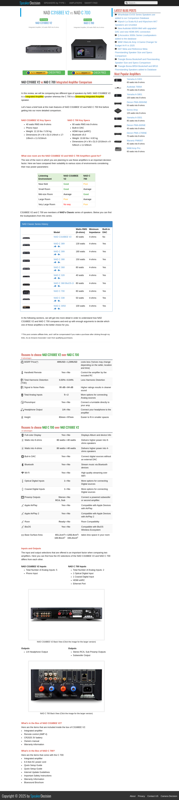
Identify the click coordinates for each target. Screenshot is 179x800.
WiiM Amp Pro (133, 148)
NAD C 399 (59, 251)
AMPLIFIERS (75, 3)
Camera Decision (169, 796)
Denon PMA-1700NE (137, 133)
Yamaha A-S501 (134, 117)
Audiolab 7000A (134, 87)
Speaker (30, 2)
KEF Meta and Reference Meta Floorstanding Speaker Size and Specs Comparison (133, 52)
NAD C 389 (59, 243)
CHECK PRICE (44, 72)
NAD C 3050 (60, 306)
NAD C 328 (59, 275)
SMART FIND (91, 3)
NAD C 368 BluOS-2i (64, 283)
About (133, 796)
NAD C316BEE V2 (63, 237)
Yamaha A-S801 (134, 94)
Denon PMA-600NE (136, 125)
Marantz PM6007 (135, 140)
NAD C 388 (59, 259)
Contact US (152, 796)
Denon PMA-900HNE (137, 102)
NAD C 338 (59, 298)
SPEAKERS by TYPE (55, 3)
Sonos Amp (132, 110)
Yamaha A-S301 (134, 79)
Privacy (141, 796)
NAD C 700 (59, 291)
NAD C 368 (59, 267)
